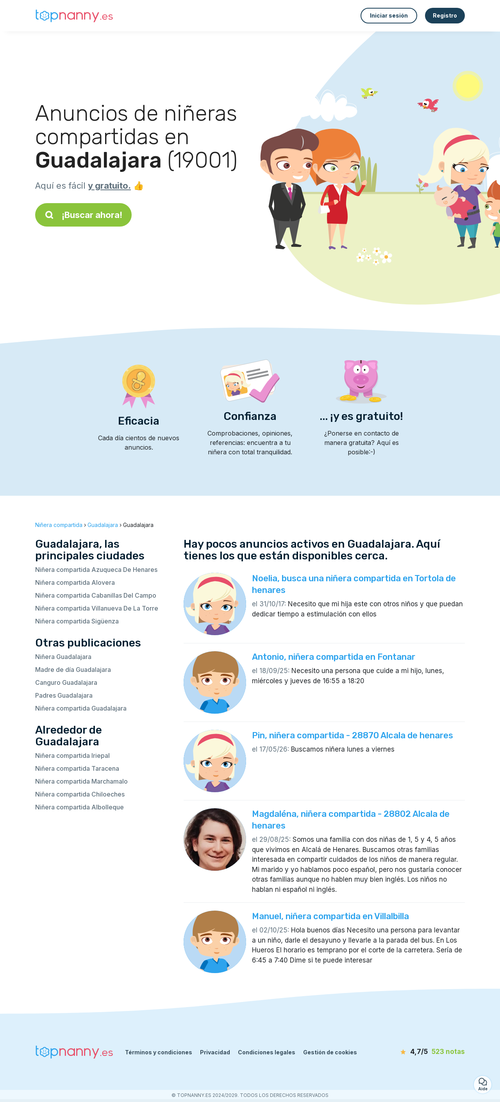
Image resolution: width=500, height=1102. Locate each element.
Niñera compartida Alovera (75, 582)
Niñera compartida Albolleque (79, 807)
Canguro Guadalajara (66, 682)
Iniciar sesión (389, 15)
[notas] (420, 1052)
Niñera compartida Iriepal (72, 755)
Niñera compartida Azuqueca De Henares (96, 569)
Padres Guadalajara (64, 695)
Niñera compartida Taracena (77, 768)
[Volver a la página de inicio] (74, 16)
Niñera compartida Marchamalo (81, 781)
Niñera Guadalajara (63, 657)
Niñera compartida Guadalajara (81, 708)
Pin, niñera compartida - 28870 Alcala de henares (352, 735)
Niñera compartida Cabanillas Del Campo (95, 595)
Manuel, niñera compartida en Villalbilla (330, 916)
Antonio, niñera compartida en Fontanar (333, 657)
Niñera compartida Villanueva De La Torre (96, 608)
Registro (445, 15)
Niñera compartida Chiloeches (80, 794)
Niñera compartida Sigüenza (77, 621)
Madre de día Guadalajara (73, 669)
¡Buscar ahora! (83, 215)
